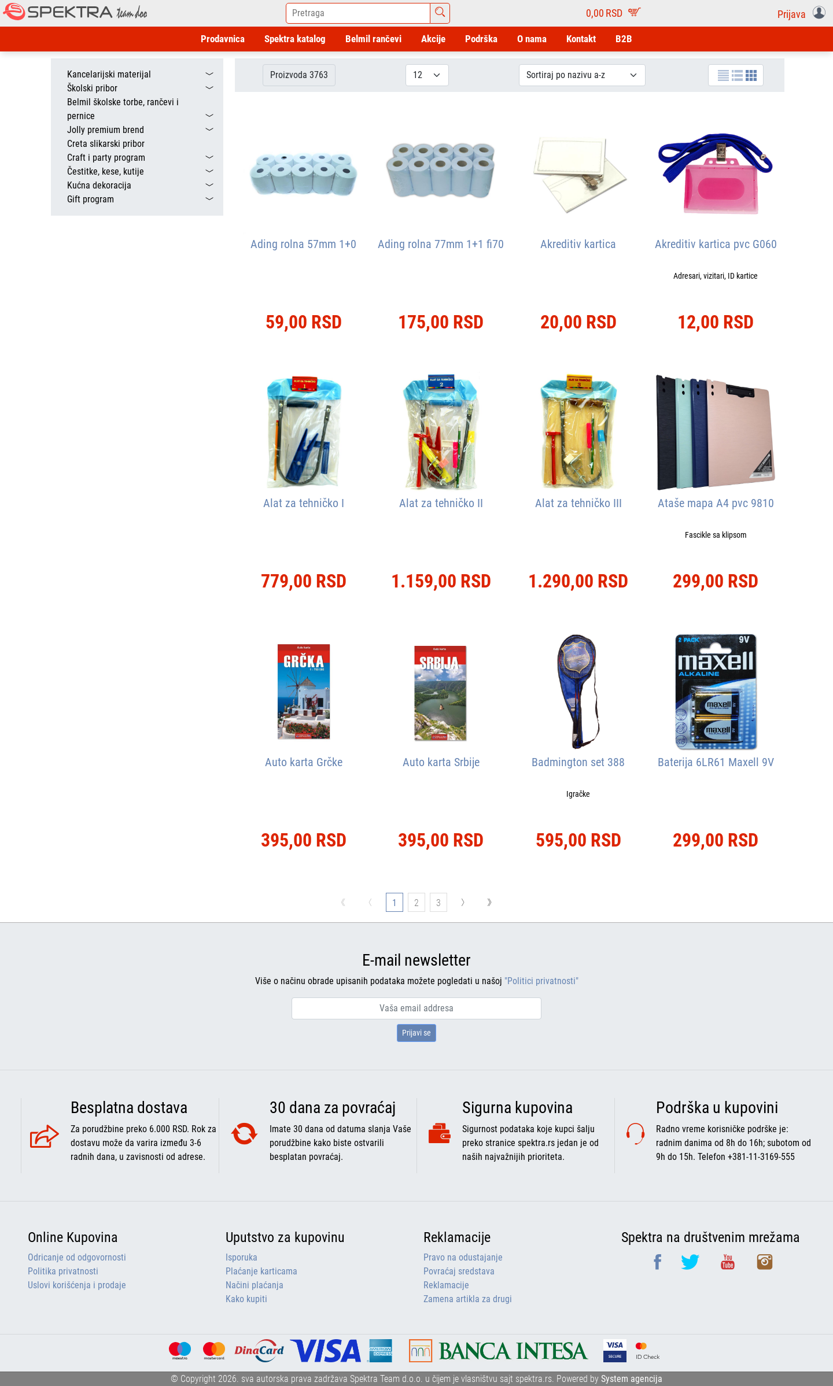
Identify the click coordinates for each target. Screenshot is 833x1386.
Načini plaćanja (254, 1285)
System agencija (631, 1378)
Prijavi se (416, 1032)
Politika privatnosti (63, 1271)
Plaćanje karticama (261, 1271)
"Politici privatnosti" (541, 980)
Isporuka (241, 1257)
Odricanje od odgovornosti (77, 1257)
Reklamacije (446, 1285)
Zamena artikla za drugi (467, 1298)
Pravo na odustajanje (463, 1257)
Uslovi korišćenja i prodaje (77, 1285)
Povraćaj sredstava (459, 1271)
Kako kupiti (246, 1298)
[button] (803, 13)
